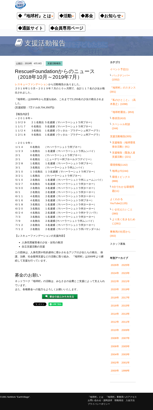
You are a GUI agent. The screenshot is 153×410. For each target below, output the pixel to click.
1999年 (125, 370)
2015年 (125, 305)
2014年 (115, 313)
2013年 (125, 313)
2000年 (115, 370)
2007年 (125, 338)
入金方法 (130, 400)
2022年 (115, 281)
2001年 (125, 362)
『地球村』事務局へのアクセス (121, 397)
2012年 (115, 321)
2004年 (115, 354)
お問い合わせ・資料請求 (100, 400)
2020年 (115, 289)
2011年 (125, 321)
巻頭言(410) (119, 118)
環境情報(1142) (119, 164)
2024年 (115, 273)
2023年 (125, 273)
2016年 (115, 305)
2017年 (125, 297)
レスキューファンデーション (31, 84)
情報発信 (118, 400)
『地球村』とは (95, 397)
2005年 (125, 346)
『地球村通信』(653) (122, 112)
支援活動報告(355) (120, 136)
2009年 (125, 330)
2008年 (115, 338)
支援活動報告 (54, 63)
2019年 (125, 289)
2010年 (115, 330)
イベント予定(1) (119, 69)
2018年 (115, 297)
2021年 (125, 281)
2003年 (125, 354)
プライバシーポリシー (99, 404)
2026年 (115, 265)
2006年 (115, 346)
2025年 (125, 265)
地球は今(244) (120, 170)
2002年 (115, 362)
